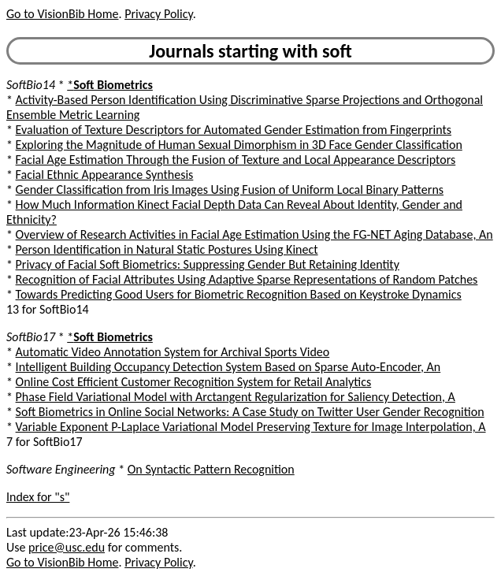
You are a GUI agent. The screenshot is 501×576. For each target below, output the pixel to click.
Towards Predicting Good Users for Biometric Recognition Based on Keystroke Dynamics (239, 294)
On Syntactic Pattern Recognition (211, 469)
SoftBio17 (30, 336)
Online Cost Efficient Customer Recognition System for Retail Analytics (194, 381)
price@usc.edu (66, 547)
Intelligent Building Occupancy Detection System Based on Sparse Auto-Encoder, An (228, 366)
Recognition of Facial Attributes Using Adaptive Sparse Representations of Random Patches (247, 279)
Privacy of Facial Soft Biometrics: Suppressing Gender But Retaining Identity (207, 264)
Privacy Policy (158, 13)
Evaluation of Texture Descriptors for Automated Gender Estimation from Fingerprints (233, 129)
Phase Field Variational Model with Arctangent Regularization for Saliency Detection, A (235, 396)
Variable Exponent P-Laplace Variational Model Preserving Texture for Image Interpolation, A (251, 426)
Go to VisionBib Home (62, 13)
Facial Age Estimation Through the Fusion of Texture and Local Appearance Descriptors (236, 159)
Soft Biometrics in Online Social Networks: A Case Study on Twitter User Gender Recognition (250, 411)
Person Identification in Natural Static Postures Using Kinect (167, 249)
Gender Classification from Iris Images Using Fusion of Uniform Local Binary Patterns (229, 189)
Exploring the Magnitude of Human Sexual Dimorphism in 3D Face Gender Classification (239, 144)
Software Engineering (61, 469)
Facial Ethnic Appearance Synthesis (105, 174)
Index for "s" (37, 496)
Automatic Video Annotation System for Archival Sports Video (173, 351)
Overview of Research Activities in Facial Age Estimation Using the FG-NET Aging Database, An (254, 234)
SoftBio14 (30, 84)
